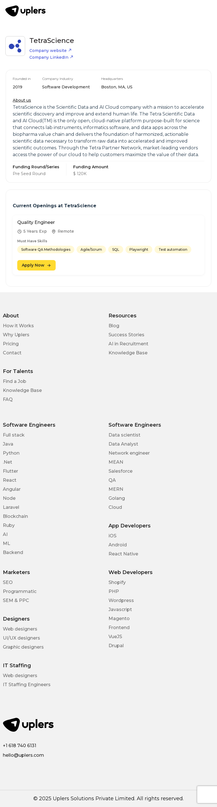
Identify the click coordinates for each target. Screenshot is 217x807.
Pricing (11, 343)
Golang (116, 498)
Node (9, 498)
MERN (115, 489)
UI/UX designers (21, 638)
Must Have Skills (32, 241)
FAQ (8, 399)
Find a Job (14, 381)
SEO (8, 582)
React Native (123, 554)
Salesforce (120, 471)
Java (8, 444)
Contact (12, 352)
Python (11, 453)
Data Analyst (123, 444)
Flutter (10, 471)
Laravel (11, 507)
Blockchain (15, 516)
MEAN (115, 462)
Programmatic (19, 591)
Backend (13, 552)
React (9, 480)
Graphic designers (23, 647)
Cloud (115, 507)
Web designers (20, 629)
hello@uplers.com (23, 755)
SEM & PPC (16, 600)
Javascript (120, 609)
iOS (112, 535)
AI (5, 534)
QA (112, 480)
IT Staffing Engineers (27, 684)
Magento (119, 618)
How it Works (18, 325)
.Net (7, 462)
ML (6, 543)
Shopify (117, 582)
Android (117, 545)
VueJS (115, 636)
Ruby (9, 525)
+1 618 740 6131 (19, 745)
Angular (12, 489)
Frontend (119, 627)
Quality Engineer (36, 222)
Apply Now (36, 265)
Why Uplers (16, 334)
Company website (50, 50)
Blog (113, 325)
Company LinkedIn (51, 57)
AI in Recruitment (128, 343)
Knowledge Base (127, 352)
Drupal (116, 645)
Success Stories (126, 334)
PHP (113, 591)
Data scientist (124, 435)
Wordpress (121, 600)
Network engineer (129, 453)
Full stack (14, 435)
